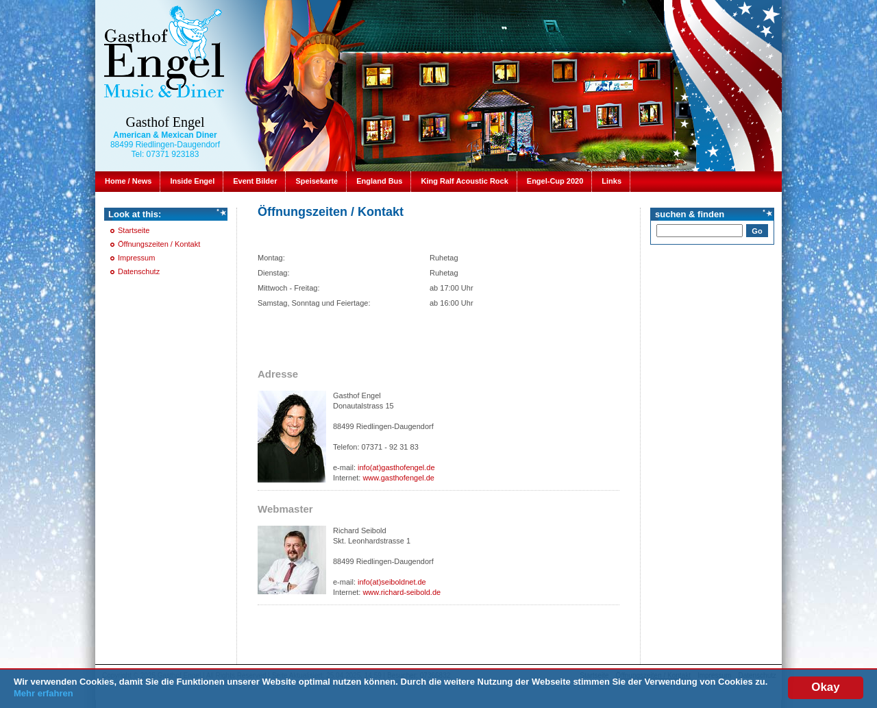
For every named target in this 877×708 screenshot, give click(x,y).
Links (611, 181)
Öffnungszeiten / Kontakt (159, 244)
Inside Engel (192, 181)
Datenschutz (139, 271)
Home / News (128, 181)
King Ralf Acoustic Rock (464, 181)
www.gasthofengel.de (398, 478)
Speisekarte (316, 181)
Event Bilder (255, 181)
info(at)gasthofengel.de (396, 467)
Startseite (133, 230)
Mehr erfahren (43, 694)
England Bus (379, 181)
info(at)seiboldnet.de (392, 582)
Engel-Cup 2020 (555, 181)
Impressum (136, 258)
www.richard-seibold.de (401, 592)
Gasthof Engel (165, 122)
